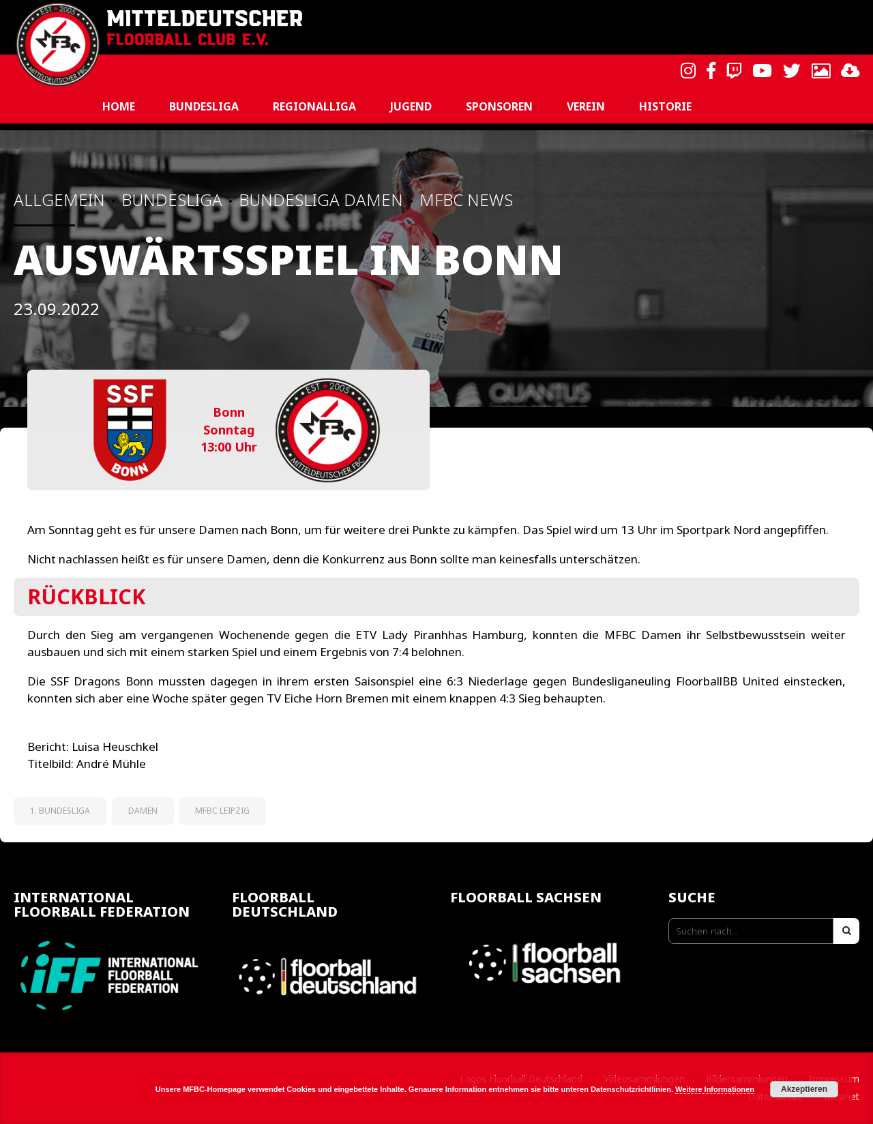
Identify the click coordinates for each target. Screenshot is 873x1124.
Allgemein (59, 199)
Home (118, 106)
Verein (586, 106)
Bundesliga (204, 106)
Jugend (411, 106)
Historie (665, 106)
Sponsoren (499, 106)
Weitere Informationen (714, 1089)
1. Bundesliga (60, 810)
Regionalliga (314, 106)
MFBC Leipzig (222, 810)
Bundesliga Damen (321, 199)
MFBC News (466, 199)
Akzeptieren (804, 1089)
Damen (143, 810)
